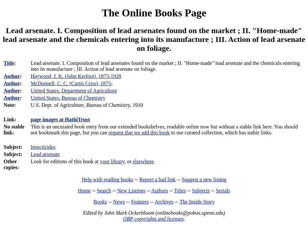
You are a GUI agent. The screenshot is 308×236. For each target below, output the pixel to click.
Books (100, 202)
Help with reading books (107, 179)
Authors (159, 190)
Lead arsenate (45, 154)
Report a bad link (157, 179)
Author (12, 76)
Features (140, 202)
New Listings (131, 190)
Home (84, 190)
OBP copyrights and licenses (153, 219)
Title (9, 63)
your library (112, 161)
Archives (164, 202)
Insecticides (43, 147)
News (119, 202)
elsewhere (143, 161)
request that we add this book (139, 132)
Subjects (201, 190)
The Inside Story (197, 202)
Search (104, 190)
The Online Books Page (154, 13)
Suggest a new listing (204, 179)
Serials (223, 190)
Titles (180, 190)
